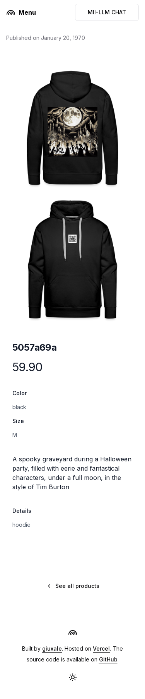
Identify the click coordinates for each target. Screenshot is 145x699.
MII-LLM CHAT (107, 12)
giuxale (52, 648)
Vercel (101, 648)
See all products (72, 585)
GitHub (108, 659)
